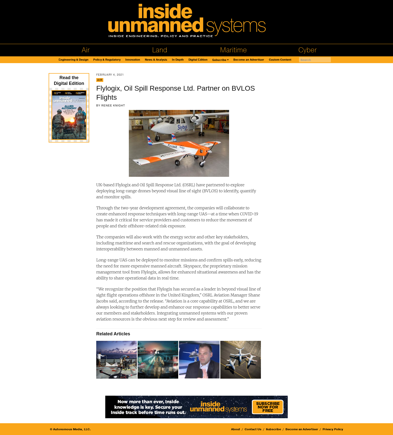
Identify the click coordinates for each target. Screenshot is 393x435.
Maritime (233, 50)
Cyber (307, 50)
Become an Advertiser (248, 60)
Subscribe (219, 60)
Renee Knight (113, 105)
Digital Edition (198, 60)
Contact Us (253, 429)
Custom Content (280, 60)
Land (159, 50)
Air (86, 50)
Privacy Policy (333, 429)
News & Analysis (156, 60)
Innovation (132, 60)
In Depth (178, 60)
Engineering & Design (73, 60)
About (235, 429)
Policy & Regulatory (107, 60)
